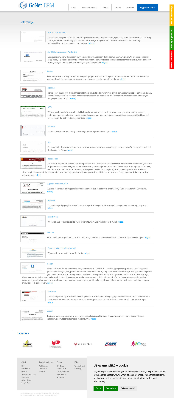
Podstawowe (43, 366)
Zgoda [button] (98, 388)
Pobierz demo (26, 380)
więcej (91, 43)
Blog (22, 366)
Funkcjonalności (89, 7)
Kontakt (130, 7)
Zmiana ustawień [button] (127, 388)
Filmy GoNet (25, 383)
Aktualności (60, 377)
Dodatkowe (43, 369)
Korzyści (24, 372)
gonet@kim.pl (53, 395)
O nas (105, 7)
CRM (74, 7)
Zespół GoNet (61, 369)
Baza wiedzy (25, 377)
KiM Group (60, 366)
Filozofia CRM (25, 369)
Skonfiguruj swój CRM (28, 374)
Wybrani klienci (79, 366)
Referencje (78, 369)
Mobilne (42, 372)
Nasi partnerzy (61, 374)
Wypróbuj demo (147, 7)
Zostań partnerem (63, 372)
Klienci (118, 7)
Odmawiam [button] (111, 388)
